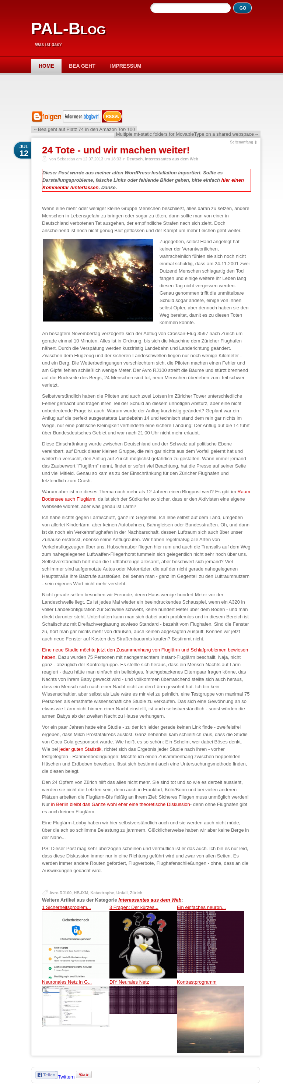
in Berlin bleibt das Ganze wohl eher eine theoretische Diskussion (120, 804)
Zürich (136, 893)
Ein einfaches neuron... (210, 941)
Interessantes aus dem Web (171, 159)
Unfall (122, 893)
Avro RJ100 (60, 893)
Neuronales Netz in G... (75, 1016)
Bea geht (82, 66)
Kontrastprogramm (210, 1016)
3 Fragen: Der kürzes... (143, 941)
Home (46, 66)
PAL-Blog (68, 28)
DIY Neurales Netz (143, 1016)
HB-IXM (81, 893)
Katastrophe (102, 893)
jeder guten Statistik (80, 749)
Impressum (126, 66)
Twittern (66, 1077)
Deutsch (135, 159)
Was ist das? (48, 44)
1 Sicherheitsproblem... (75, 941)
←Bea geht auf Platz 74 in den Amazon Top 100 (84, 129)
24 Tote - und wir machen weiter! (116, 150)
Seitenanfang (241, 142)
